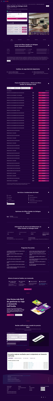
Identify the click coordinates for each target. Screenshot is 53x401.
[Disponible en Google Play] (43, 388)
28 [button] (21, 29)
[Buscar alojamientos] (1, 5)
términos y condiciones (20, 345)
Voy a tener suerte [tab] (25, 358)
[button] (1, 1)
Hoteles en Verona (10, 364)
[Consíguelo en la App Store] (43, 390)
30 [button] (25, 29)
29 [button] (23, 29)
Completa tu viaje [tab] (32, 358)
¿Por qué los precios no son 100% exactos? (28, 381)
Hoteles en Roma (10, 362)
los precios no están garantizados (26, 375)
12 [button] (17, 25)
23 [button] (25, 27)
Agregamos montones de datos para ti (28, 379)
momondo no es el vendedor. (28, 378)
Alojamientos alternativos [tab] (17, 358)
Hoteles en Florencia (31, 363)
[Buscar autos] (1, 7)
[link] (28, 289)
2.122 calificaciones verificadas (16, 11)
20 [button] (19, 27)
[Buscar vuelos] (1, 4)
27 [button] (19, 29)
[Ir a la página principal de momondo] (5, 1)
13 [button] (19, 25)
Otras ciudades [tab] (11, 358)
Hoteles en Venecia (10, 363)
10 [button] (13, 25)
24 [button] (13, 29)
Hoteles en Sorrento (30, 364)
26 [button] (17, 29)
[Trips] (1, 9)
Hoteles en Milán (30, 362)
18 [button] (15, 27)
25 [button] (15, 29)
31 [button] (13, 31)
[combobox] (17, 334)
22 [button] (23, 27)
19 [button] (17, 27)
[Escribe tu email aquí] (17, 339)
